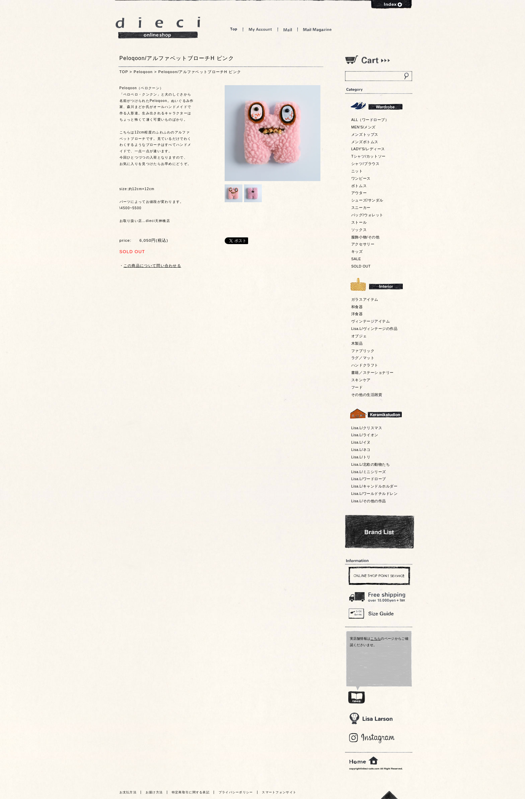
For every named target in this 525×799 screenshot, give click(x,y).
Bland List (379, 532)
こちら (375, 638)
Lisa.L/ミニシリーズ (368, 472)
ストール (359, 222)
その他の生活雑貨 (366, 395)
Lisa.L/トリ (361, 457)
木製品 (357, 343)
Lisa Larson (371, 718)
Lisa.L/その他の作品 (368, 501)
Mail (287, 29)
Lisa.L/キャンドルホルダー (374, 486)
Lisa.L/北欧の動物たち (370, 464)
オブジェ (359, 336)
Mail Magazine (317, 29)
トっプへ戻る (389, 795)
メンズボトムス (364, 142)
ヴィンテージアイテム (370, 321)
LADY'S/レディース (368, 149)
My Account (260, 29)
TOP (124, 72)
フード (357, 387)
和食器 (357, 307)
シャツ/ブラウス (365, 164)
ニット (357, 171)
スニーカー (361, 208)
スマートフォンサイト (279, 792)
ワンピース (361, 178)
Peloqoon (143, 72)
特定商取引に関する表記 (191, 792)
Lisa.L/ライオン (364, 435)
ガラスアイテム (364, 299)
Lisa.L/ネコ (361, 450)
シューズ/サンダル (367, 200)
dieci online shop (158, 28)
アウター (359, 193)
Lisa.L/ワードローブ (368, 479)
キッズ (357, 251)
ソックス (359, 230)
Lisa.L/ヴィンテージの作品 (374, 329)
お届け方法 (154, 792)
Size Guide (378, 613)
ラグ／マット (362, 358)
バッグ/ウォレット (367, 215)
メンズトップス (364, 134)
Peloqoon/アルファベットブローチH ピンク (199, 72)
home (363, 760)
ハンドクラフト (364, 365)
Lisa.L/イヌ (361, 442)
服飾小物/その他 (365, 237)
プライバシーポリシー (236, 792)
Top (233, 29)
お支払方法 (128, 792)
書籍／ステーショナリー (372, 372)
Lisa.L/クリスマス (366, 428)
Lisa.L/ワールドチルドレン (374, 494)
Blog (372, 738)
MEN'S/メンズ (363, 127)
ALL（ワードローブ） (370, 120)
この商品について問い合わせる (152, 266)
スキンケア (361, 380)
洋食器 (357, 314)
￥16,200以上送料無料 (378, 595)
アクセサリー (362, 244)
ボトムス (359, 186)
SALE (356, 259)
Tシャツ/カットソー (368, 156)
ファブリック (362, 351)
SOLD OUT (361, 266)
